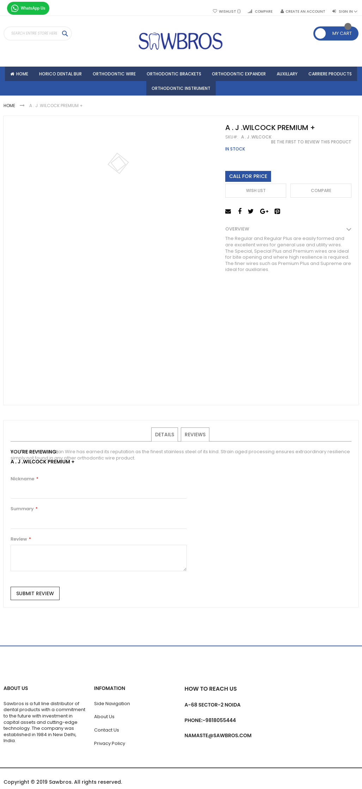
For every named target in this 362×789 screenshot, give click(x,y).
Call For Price (248, 179)
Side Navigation (112, 703)
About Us (104, 716)
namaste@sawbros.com (218, 735)
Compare (264, 11)
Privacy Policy (109, 743)
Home (10, 109)
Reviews (194, 437)
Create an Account (305, 11)
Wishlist (230, 11)
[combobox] (38, 33)
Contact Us (106, 730)
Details (164, 437)
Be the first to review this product (311, 145)
